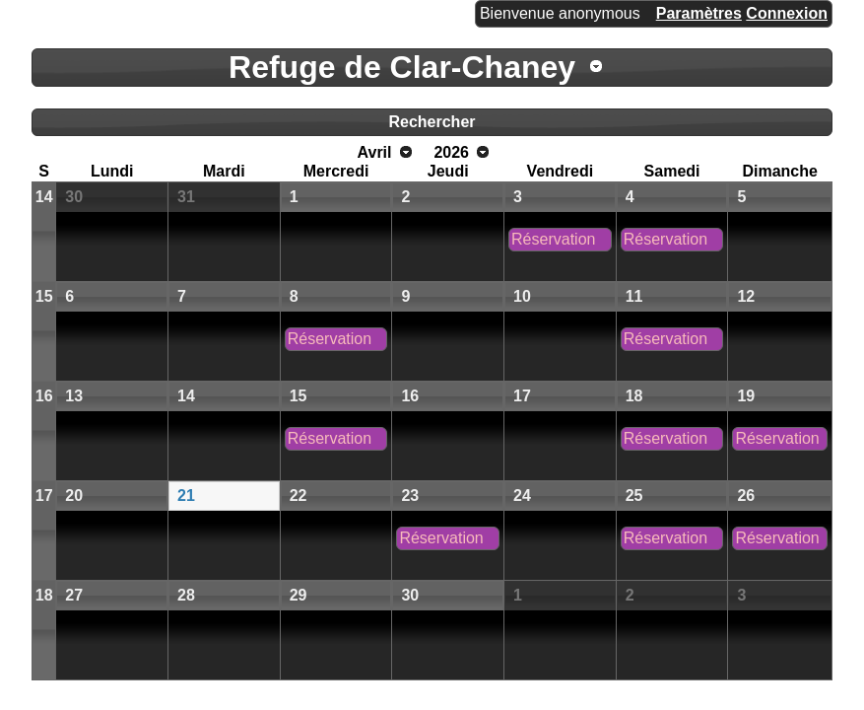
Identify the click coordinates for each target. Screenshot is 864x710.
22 (298, 495)
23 (410, 495)
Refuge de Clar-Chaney (402, 67)
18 (634, 396)
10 (522, 296)
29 (298, 595)
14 (44, 196)
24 (522, 495)
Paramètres (699, 13)
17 (522, 396)
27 (74, 595)
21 (186, 495)
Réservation (553, 239)
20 (74, 495)
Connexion (787, 13)
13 (74, 396)
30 (74, 196)
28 (186, 595)
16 (44, 396)
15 (44, 296)
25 (634, 495)
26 (746, 495)
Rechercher (431, 121)
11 (634, 296)
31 (186, 196)
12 (746, 296)
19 (746, 396)
